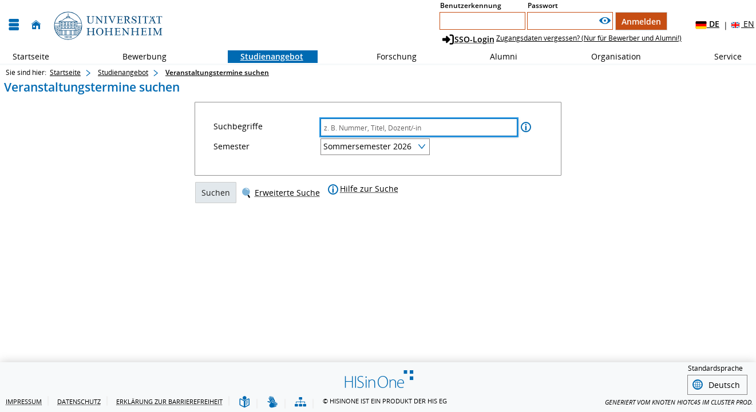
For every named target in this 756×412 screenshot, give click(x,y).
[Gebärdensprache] (272, 402)
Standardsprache (715, 368)
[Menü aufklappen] (14, 25)
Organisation (610, 56)
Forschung (390, 56)
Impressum (24, 401)
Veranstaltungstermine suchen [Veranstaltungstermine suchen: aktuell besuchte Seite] (217, 72)
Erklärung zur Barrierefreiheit (169, 401)
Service (722, 56)
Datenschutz (79, 401)
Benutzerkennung (470, 5)
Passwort (543, 5)
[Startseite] (36, 25)
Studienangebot (265, 56)
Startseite (31, 56)
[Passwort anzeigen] (604, 21)
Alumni (497, 56)
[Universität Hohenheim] (107, 24)
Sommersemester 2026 (367, 147)
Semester (231, 147)
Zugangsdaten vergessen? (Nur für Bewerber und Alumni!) (589, 38)
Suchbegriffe (238, 127)
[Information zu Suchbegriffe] (526, 128)
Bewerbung (138, 56)
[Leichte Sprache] (244, 402)
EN (742, 24)
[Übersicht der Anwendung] (300, 402)
